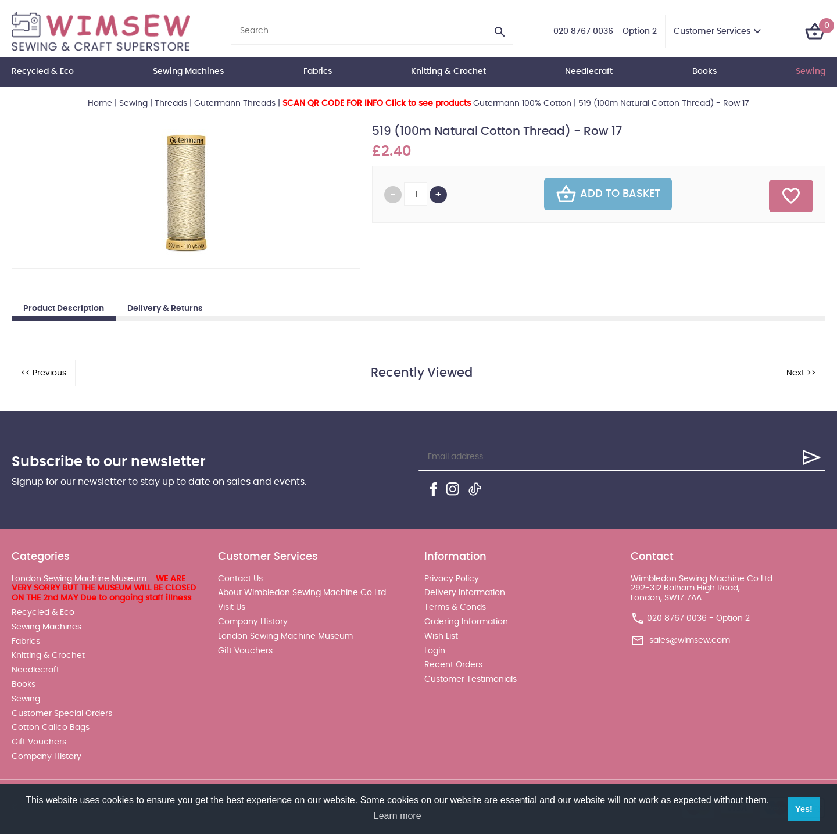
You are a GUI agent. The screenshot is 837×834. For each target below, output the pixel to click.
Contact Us (240, 579)
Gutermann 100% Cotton (426, 103)
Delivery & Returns (165, 309)
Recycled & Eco (43, 71)
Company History (46, 757)
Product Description (63, 309)
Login (434, 651)
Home (100, 103)
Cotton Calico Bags (51, 728)
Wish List (441, 636)
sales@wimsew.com (689, 640)
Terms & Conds (455, 607)
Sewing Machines (188, 71)
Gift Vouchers (39, 742)
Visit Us (231, 607)
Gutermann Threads (235, 103)
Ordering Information (466, 622)
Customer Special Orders (62, 714)
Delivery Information (464, 593)
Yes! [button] (804, 809)
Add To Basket (608, 194)
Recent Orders (453, 665)
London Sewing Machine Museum (285, 636)
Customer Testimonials (470, 679)
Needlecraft (589, 71)
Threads (171, 103)
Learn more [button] (397, 816)
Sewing (810, 71)
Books (704, 71)
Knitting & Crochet (448, 71)
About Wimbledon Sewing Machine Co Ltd (302, 593)
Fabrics (317, 71)
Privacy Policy (451, 579)
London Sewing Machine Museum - (104, 589)
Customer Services (712, 31)
